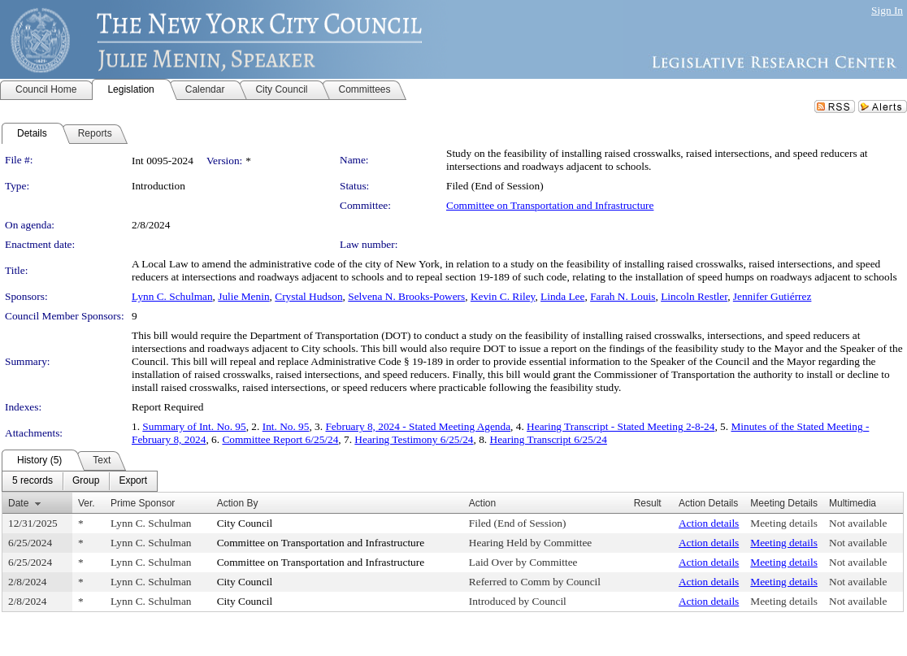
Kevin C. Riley (503, 296)
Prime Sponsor (143, 503)
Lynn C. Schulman (172, 296)
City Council (245, 523)
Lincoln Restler (694, 296)
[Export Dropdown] (133, 481)
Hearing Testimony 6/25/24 (413, 439)
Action (482, 503)
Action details (709, 523)
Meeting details (784, 523)
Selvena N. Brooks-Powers (406, 296)
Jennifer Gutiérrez (772, 296)
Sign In (887, 10)
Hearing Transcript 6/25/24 (548, 439)
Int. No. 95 (286, 426)
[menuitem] (32, 481)
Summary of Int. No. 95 (193, 426)
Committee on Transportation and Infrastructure (549, 205)
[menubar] (80, 481)
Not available (858, 523)
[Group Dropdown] (86, 481)
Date (18, 503)
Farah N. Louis (622, 296)
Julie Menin (243, 296)
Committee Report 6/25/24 (280, 439)
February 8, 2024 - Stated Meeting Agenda (417, 426)
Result (648, 503)
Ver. (86, 503)
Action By (237, 503)
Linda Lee (562, 296)
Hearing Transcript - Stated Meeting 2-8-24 (620, 426)
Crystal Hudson (308, 296)
